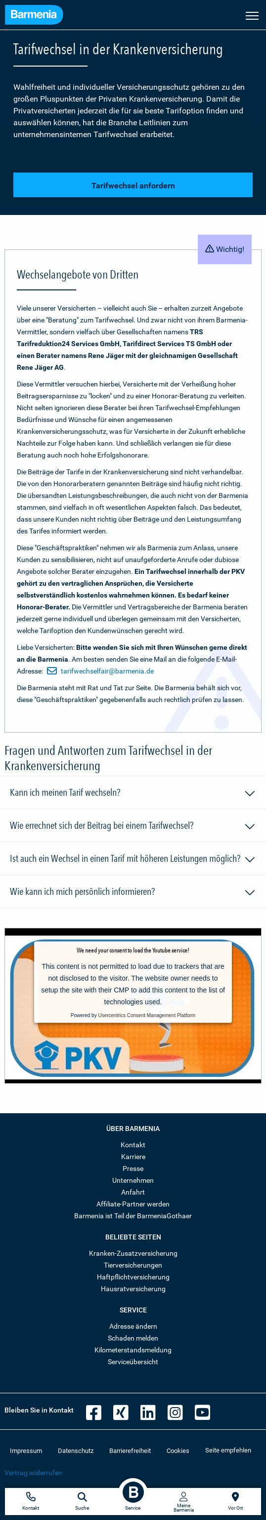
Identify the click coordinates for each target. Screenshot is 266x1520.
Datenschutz (75, 1450)
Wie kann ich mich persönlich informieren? (133, 892)
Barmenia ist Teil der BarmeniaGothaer (133, 1216)
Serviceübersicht (133, 1362)
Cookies (178, 1450)
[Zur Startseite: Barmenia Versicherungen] (34, 16)
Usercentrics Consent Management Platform (146, 1015)
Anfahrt (133, 1192)
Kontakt (133, 1145)
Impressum (26, 1450)
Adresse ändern (133, 1326)
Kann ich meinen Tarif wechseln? (133, 793)
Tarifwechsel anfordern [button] (133, 185)
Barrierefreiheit (130, 1450)
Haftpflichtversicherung (133, 1277)
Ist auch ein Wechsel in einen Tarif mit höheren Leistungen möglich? (133, 859)
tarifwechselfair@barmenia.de (100, 671)
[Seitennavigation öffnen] (252, 15)
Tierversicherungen (133, 1265)
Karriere (133, 1157)
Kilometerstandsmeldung (133, 1350)
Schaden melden (133, 1338)
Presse (133, 1168)
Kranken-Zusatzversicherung (133, 1253)
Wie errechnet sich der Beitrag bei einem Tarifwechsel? (133, 826)
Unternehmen (133, 1180)
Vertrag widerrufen (33, 1473)
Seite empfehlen (228, 1450)
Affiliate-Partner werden (133, 1204)
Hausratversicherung (133, 1289)
